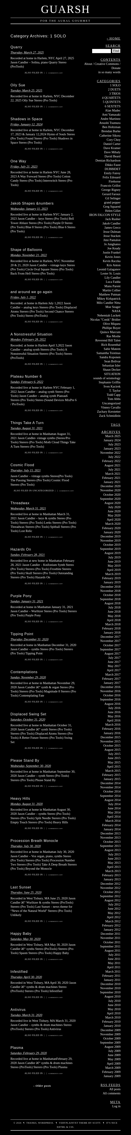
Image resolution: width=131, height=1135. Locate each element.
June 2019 (114, 561)
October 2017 (112, 645)
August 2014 (112, 800)
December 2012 (110, 883)
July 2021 (114, 469)
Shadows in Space (26, 119)
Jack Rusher (113, 219)
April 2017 (114, 670)
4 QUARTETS (111, 97)
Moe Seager (113, 307)
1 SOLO (115, 85)
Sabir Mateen (112, 349)
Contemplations (24, 672)
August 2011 (113, 950)
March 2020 (113, 523)
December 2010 (110, 984)
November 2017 (110, 641)
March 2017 (113, 674)
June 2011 (114, 959)
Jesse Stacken (112, 236)
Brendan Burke (111, 131)
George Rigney (111, 189)
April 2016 (114, 720)
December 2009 (110, 1030)
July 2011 (114, 954)
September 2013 (110, 846)
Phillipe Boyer (111, 328)
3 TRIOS (115, 93)
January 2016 (112, 733)
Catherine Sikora (110, 135)
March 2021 (113, 473)
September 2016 (110, 699)
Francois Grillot (110, 185)
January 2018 (112, 632)
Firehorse (115, 181)
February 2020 (111, 528)
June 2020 (114, 511)
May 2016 (114, 716)
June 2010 (114, 1005)
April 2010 (114, 1013)
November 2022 (110, 452)
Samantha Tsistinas (109, 353)
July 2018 (114, 607)
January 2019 (112, 582)
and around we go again (31, 292)
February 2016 (111, 728)
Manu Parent (112, 286)
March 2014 (113, 820)
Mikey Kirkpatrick (109, 298)
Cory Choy (114, 139)
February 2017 (111, 678)
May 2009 (114, 1059)
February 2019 (111, 578)
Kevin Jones (113, 257)
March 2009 (113, 1067)
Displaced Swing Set (28, 714)
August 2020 (112, 503)
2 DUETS (114, 89)
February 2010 (111, 1021)
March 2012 (113, 921)
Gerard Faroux (111, 194)
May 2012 (114, 913)
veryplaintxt (68, 1123)
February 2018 (111, 628)
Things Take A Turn (27, 423)
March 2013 (113, 871)
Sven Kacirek (112, 386)
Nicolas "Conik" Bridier (105, 319)
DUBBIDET (113, 169)
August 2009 (112, 1046)
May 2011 (114, 963)
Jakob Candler (111, 223)
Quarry (16, 47)
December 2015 (110, 737)
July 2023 (114, 444)
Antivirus (18, 1010)
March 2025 (113, 436)
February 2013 (111, 875)
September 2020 (110, 499)
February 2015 (111, 775)
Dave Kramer (112, 148)
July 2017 (114, 657)
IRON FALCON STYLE (105, 215)
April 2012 (114, 917)
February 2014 (111, 825)
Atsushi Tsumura (110, 123)
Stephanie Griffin (110, 382)
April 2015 (114, 766)
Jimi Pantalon (112, 240)
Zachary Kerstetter (109, 411)
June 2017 (114, 662)
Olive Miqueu (112, 323)
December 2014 (110, 783)
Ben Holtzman (111, 127)
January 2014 (112, 829)
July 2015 (114, 754)
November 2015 (110, 741)
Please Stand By (24, 760)
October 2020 (112, 494)
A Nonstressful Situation (31, 334)
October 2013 (112, 841)
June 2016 (114, 712)
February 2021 (111, 478)
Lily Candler (113, 277)
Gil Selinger (113, 198)
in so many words (109, 72)
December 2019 (110, 536)
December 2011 (111, 933)
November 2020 (110, 490)
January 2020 (112, 532)
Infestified (19, 971)
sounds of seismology (107, 378)
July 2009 (114, 1051)
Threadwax (19, 503)
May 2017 (114, 666)
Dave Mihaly (112, 152)
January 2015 (112, 779)
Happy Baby (20, 933)
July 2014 (114, 804)
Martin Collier (111, 290)
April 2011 (114, 967)
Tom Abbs (114, 399)
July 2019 (114, 557)
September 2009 (110, 1042)
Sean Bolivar (112, 361)
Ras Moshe (114, 336)
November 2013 (110, 837)
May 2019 (114, 565)
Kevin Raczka (112, 261)
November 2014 (110, 787)
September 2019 (110, 549)
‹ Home (114, 38)
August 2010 (112, 996)
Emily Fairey (112, 173)
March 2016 (113, 724)
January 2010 (112, 1025)
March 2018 (113, 624)
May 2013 (114, 862)
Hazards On (20, 549)
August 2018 (112, 603)
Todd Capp (114, 394)
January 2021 (112, 482)
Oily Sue (17, 85)
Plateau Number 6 (26, 376)
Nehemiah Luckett (109, 315)
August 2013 (112, 850)
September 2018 (110, 599)
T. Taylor (115, 390)
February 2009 (111, 1072)
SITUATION (112, 374)
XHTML (61, 1127)
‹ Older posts (42, 1085)
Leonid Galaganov (109, 269)
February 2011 (111, 975)
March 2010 (113, 1017)
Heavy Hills (20, 798)
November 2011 (110, 938)
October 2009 (112, 1038)
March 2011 (113, 971)
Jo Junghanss (112, 244)
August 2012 (112, 900)
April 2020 (114, 519)
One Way (18, 161)
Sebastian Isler (111, 365)
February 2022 (111, 461)
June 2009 (114, 1055)
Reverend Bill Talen (108, 340)
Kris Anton (114, 265)
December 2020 (110, 486)
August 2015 (112, 749)
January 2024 (112, 440)
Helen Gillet (113, 210)
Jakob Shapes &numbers (32, 203)
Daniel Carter (112, 144)
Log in (116, 1106)
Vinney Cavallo (111, 407)
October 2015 (112, 745)
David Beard (113, 156)
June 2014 (114, 808)
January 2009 (112, 1076)
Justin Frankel (112, 252)
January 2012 (112, 929)
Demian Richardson (108, 160)
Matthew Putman (110, 294)
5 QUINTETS (112, 102)
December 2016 (110, 687)
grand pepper (112, 202)
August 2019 (112, 553)
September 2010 (110, 992)
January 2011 (112, 980)
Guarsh (65, 9)
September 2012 (110, 896)
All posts (115, 1089)
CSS (71, 1127)
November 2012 (110, 888)
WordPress (45, 1123)
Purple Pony (21, 596)
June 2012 (114, 908)
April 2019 (114, 570)
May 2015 (114, 762)
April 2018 (114, 620)
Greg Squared (112, 206)
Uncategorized (43, 490)
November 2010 (110, 988)
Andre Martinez (110, 118)
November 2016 (110, 691)
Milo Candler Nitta (109, 302)
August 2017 (112, 653)
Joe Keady (114, 248)
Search (113, 45)
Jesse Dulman (112, 231)
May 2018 (114, 616)
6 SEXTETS (113, 106)
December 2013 (110, 833)
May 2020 (114, 515)
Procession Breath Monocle (34, 841)
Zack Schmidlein (110, 415)
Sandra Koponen (110, 357)
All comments (112, 1093)
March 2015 (113, 770)
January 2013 (112, 879)
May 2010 (114, 1009)
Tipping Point (21, 634)
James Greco (112, 227)
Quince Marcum (110, 332)
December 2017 (110, 636)
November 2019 (110, 540)
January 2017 (112, 683)
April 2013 (114, 867)
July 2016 (114, 708)
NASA (116, 311)
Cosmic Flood (22, 465)
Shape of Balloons (26, 250)
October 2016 (112, 695)
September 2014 (110, 796)
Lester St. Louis (110, 273)
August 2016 (112, 704)
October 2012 (112, 892)
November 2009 (110, 1034)
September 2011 (110, 946)
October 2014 (112, 791)
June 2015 (114, 758)
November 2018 (110, 591)
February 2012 (111, 925)
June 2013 (114, 858)
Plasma (16, 1048)
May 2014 (114, 812)
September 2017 (110, 649)
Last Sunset (20, 887)
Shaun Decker (112, 369)
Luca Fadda (113, 281)
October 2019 (112, 544)
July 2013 (114, 854)
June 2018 (114, 611)
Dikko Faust (113, 165)
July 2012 (114, 904)
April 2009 (114, 1063)
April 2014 (114, 816)
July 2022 (114, 457)
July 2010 (114, 1001)
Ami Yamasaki (111, 114)
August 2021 (112, 465)
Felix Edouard (112, 177)
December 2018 (110, 586)
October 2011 (112, 942)
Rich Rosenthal (111, 344)
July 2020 (114, 507)
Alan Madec (113, 110)
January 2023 (112, 448)
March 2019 (113, 574)
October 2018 (112, 595)
